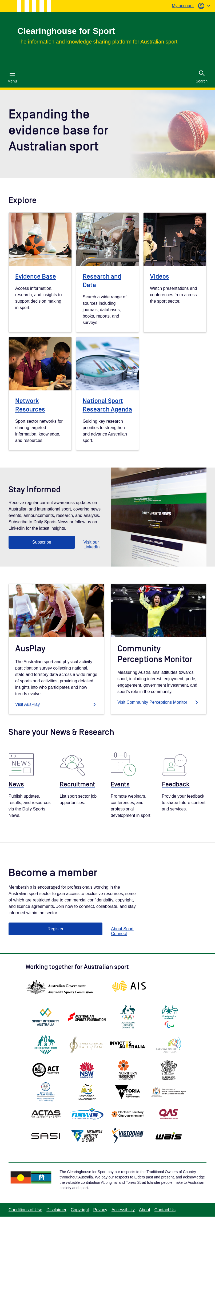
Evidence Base (35, 276)
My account (183, 5)
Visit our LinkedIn (91, 544)
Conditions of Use (25, 1210)
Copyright (80, 1210)
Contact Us (165, 1210)
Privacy (100, 1210)
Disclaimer (56, 1210)
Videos (159, 276)
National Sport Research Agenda (107, 405)
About (144, 1210)
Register (55, 929)
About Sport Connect (122, 931)
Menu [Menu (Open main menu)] (12, 76)
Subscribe (41, 542)
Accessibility (123, 1210)
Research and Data (102, 281)
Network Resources (30, 405)
